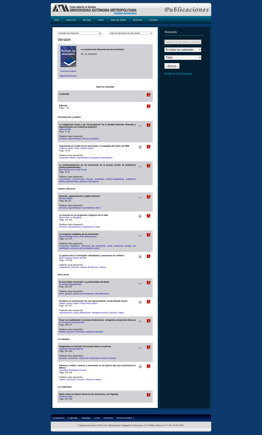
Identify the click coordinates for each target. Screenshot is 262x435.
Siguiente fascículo (68, 76)
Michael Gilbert (66, 198)
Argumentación (75, 138)
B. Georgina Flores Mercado (71, 322)
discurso (70, 332)
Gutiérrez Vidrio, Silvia (69, 148)
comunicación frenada (83, 179)
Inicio (56, 20)
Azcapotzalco (58, 418)
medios (98, 379)
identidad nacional (100, 313)
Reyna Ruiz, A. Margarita (70, 217)
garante (68, 294)
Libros (101, 20)
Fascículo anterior (68, 71)
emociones (64, 158)
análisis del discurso (89, 267)
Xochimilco (108, 418)
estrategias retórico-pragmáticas (109, 179)
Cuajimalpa (73, 418)
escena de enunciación (83, 294)
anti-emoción (65, 179)
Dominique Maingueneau (70, 284)
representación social (68, 313)
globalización (85, 313)
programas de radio (91, 227)
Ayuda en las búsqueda (178, 73)
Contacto (153, 20)
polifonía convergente (89, 181)
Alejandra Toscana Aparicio (71, 349)
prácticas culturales (94, 332)
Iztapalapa (86, 418)
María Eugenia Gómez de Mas (72, 258)
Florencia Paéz (66, 396)
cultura (62, 379)
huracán (112, 358)
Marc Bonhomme (66, 170)
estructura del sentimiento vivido (85, 248)
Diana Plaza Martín (88, 303)
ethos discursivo (102, 294)
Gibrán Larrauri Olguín (69, 303)
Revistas (87, 20)
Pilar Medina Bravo (88, 236)
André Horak (81, 170)
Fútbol (121, 313)
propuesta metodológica (101, 158)
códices (102, 267)
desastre (63, 358)
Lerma (97, 418)
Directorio (137, 20)
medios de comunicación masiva (93, 358)
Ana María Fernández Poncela (72, 370)
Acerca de (71, 20)
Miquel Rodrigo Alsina (69, 236)
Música (62, 332)
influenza (90, 379)
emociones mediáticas (69, 246)
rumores (80, 379)
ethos (61, 294)
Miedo (73, 158)
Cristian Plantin (87, 148)
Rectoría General (124, 418)
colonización (64, 267)
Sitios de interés (118, 20)
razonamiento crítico (92, 208)
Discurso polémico (91, 138)
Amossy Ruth (65, 129)
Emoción (63, 138)
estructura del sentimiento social (97, 246)
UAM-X (97, 9)
